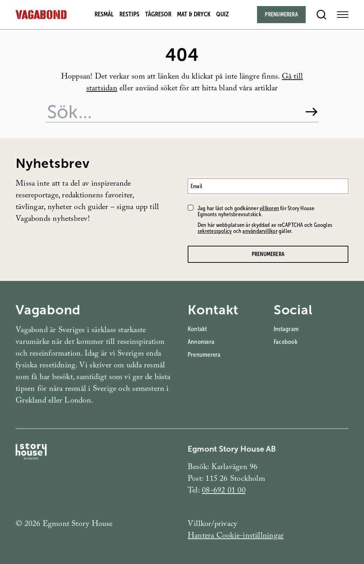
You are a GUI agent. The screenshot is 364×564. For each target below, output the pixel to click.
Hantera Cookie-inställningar (236, 536)
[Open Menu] (342, 14)
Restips (129, 14)
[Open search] (321, 14)
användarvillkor (259, 231)
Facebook (286, 341)
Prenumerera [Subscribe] (281, 14)
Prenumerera (204, 354)
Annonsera (201, 341)
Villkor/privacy (212, 524)
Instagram (286, 328)
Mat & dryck (193, 14)
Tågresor (158, 14)
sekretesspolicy (215, 231)
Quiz (222, 14)
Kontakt (197, 328)
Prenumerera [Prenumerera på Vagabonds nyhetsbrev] (268, 254)
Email (196, 186)
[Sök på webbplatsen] (172, 112)
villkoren (269, 208)
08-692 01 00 (224, 491)
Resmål (104, 14)
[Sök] (311, 112)
